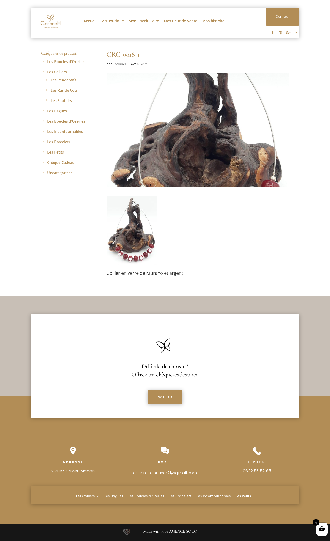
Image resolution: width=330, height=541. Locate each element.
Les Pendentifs (63, 79)
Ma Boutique (112, 21)
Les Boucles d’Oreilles (146, 496)
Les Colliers (57, 71)
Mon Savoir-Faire (144, 21)
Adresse (73, 462)
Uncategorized (60, 172)
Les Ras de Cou (64, 90)
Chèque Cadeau (60, 162)
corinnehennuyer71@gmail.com (165, 473)
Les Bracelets (58, 141)
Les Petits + (57, 152)
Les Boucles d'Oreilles (66, 61)
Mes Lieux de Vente (180, 21)
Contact (282, 16)
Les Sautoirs (61, 100)
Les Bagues (57, 110)
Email (165, 462)
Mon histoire (213, 21)
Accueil (90, 21)
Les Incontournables (65, 131)
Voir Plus (165, 397)
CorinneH (120, 64)
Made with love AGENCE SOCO (170, 531)
